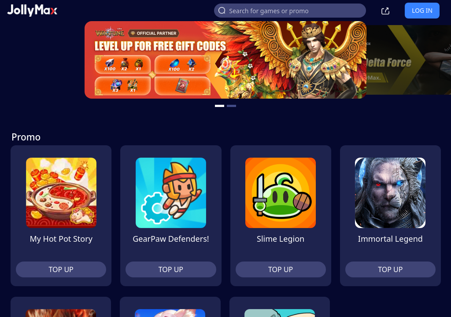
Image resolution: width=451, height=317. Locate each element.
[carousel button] (219, 106)
